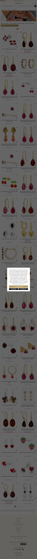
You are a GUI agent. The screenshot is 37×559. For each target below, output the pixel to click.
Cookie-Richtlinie (22, 281)
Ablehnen (13, 289)
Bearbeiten (23, 289)
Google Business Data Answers (18, 284)
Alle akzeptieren (18, 286)
